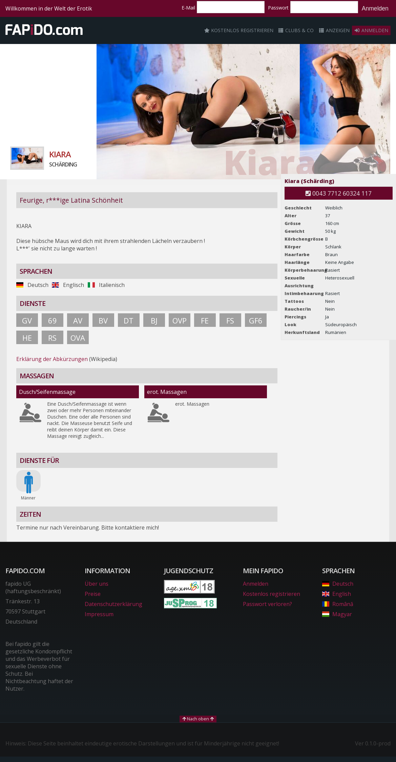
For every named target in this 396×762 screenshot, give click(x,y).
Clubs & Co (296, 30)
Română (337, 604)
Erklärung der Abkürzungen (52, 359)
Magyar (337, 614)
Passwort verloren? (267, 604)
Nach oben (198, 719)
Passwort (278, 7)
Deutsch (337, 583)
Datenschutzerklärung (113, 604)
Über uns (96, 583)
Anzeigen (334, 30)
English (336, 594)
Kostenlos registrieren (238, 30)
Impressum (99, 614)
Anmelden (375, 8)
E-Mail (188, 7)
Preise (93, 594)
